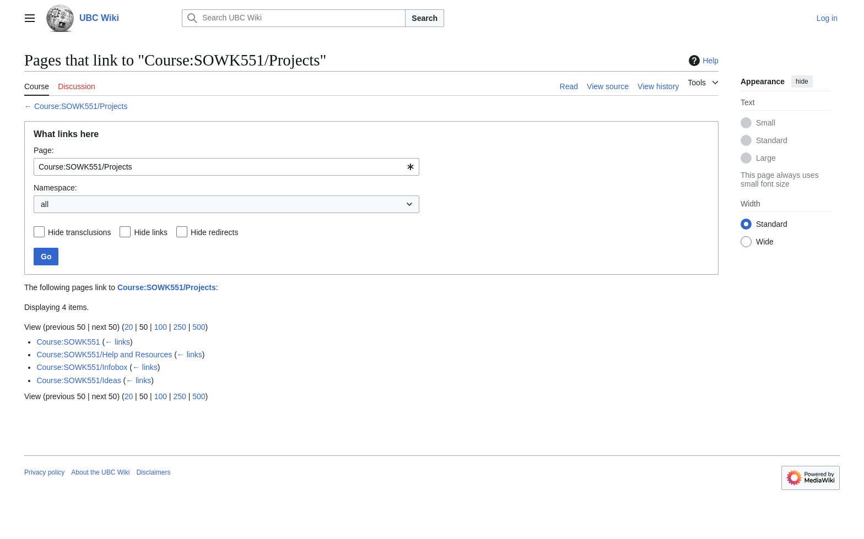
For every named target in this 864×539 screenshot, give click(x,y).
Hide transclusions (79, 232)
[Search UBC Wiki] (294, 18)
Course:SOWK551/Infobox (81, 367)
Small (765, 122)
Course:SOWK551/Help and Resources (104, 354)
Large (766, 158)
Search (425, 18)
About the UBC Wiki (100, 472)
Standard (771, 140)
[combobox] (226, 167)
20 (129, 327)
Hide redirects (214, 232)
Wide (765, 241)
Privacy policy (44, 472)
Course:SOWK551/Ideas (78, 380)
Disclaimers (153, 472)
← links (117, 341)
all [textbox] (44, 204)
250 (179, 327)
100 (160, 327)
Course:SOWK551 (68, 341)
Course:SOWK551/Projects (81, 106)
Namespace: (55, 187)
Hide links (151, 232)
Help (702, 60)
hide (802, 81)
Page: (44, 150)
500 (198, 327)
